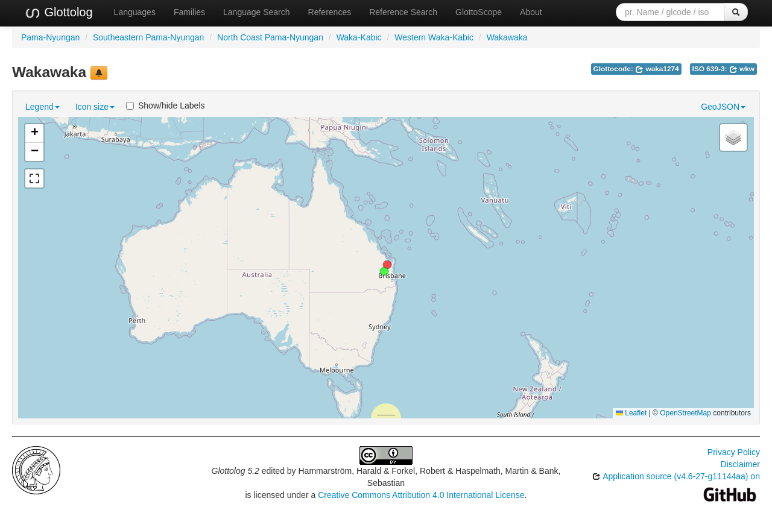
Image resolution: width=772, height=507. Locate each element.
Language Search (256, 12)
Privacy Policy (733, 452)
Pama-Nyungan (50, 37)
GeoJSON (723, 107)
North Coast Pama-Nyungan (270, 37)
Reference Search (403, 12)
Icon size (95, 107)
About (531, 12)
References (330, 12)
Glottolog (58, 12)
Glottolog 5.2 (235, 471)
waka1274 (657, 69)
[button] (384, 271)
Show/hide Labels (165, 105)
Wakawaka (507, 37)
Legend (42, 107)
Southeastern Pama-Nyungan (148, 37)
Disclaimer (740, 464)
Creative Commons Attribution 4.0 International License (421, 495)
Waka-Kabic (359, 37)
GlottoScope (478, 12)
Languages (135, 12)
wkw (742, 69)
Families (189, 12)
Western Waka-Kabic (433, 37)
